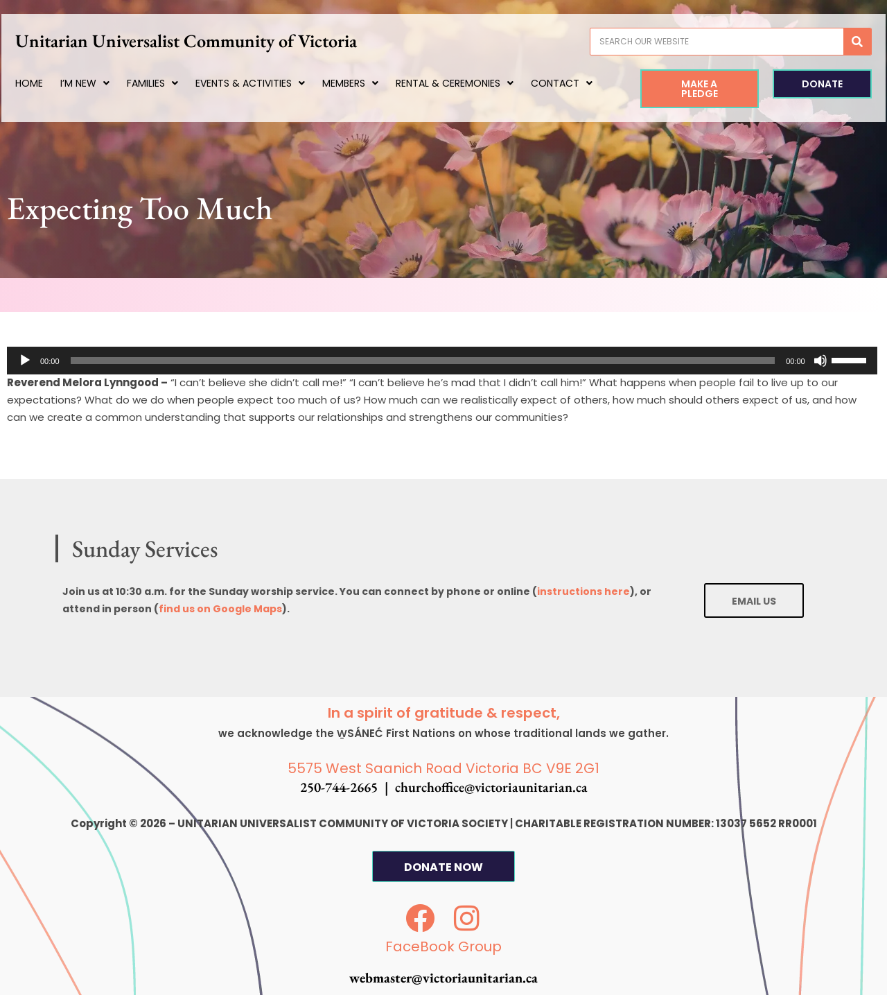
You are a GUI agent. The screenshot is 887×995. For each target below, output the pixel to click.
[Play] (25, 360)
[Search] (836, 41)
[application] (442, 360)
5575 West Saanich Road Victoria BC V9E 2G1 (443, 769)
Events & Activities (271, 83)
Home (50, 83)
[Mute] (820, 360)
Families (173, 83)
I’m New (105, 83)
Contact (76, 111)
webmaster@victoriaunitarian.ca (443, 978)
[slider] (423, 360)
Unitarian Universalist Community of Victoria (218, 40)
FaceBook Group (443, 947)
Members (371, 83)
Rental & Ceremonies (475, 83)
